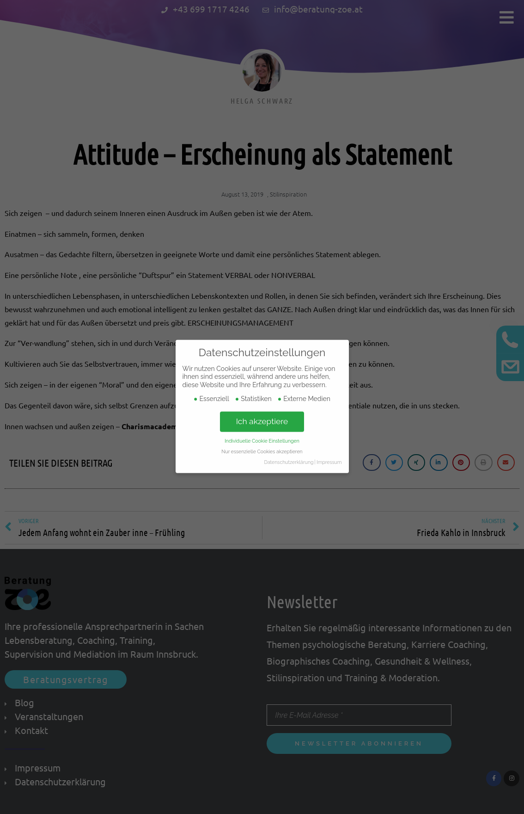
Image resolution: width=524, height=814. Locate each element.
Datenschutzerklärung (288, 436)
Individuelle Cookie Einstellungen (262, 415)
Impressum (329, 436)
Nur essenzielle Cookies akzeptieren (261, 425)
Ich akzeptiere (262, 395)
